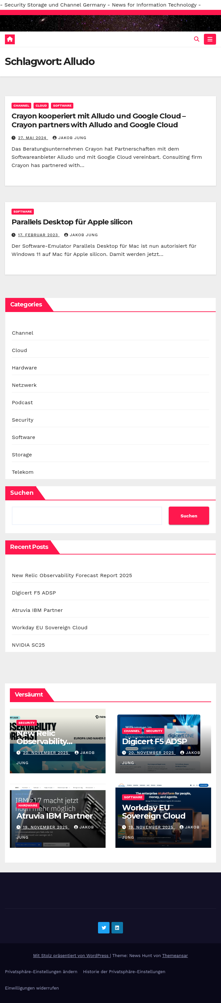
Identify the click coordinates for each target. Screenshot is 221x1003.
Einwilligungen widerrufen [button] (32, 988)
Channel (21, 105)
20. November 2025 (46, 752)
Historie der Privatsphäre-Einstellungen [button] (124, 971)
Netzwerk (24, 385)
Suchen (22, 492)
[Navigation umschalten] (210, 39)
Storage (22, 454)
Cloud (41, 105)
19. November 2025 (46, 827)
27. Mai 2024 (33, 138)
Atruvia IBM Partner (37, 610)
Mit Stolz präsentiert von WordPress (71, 955)
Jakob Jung (69, 138)
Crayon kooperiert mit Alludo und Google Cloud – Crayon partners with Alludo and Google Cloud (98, 120)
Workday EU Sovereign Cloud (49, 627)
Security (23, 420)
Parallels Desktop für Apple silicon (72, 222)
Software (62, 105)
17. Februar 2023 (39, 235)
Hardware (24, 368)
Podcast (22, 402)
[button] (196, 39)
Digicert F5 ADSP (34, 593)
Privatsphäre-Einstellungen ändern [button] (41, 971)
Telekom (23, 472)
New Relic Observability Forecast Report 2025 (72, 575)
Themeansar (175, 955)
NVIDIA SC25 (28, 645)
